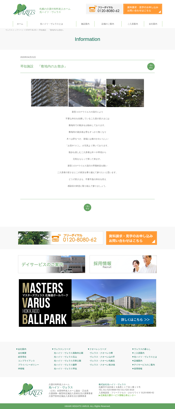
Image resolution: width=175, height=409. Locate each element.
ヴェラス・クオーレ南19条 (102, 365)
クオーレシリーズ (98, 349)
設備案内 (138, 360)
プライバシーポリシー (28, 365)
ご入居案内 (133, 24)
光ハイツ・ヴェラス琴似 (65, 368)
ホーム (20, 24)
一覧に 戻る (151, 66)
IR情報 (21, 368)
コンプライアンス (26, 360)
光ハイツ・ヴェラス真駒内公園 (68, 353)
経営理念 (22, 357)
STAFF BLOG (31, 30)
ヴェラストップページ (14, 30)
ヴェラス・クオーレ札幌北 (102, 360)
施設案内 (85, 24)
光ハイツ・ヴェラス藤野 (65, 365)
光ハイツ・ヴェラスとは (51, 24)
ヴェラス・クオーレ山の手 (102, 357)
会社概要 (22, 353)
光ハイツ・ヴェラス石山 (65, 357)
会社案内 (153, 24)
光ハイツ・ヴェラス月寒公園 (67, 360)
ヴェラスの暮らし (142, 349)
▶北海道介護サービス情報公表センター (117, 395)
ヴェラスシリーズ (62, 349)
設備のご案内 (108, 24)
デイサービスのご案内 (144, 365)
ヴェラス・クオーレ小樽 (101, 353)
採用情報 (138, 368)
